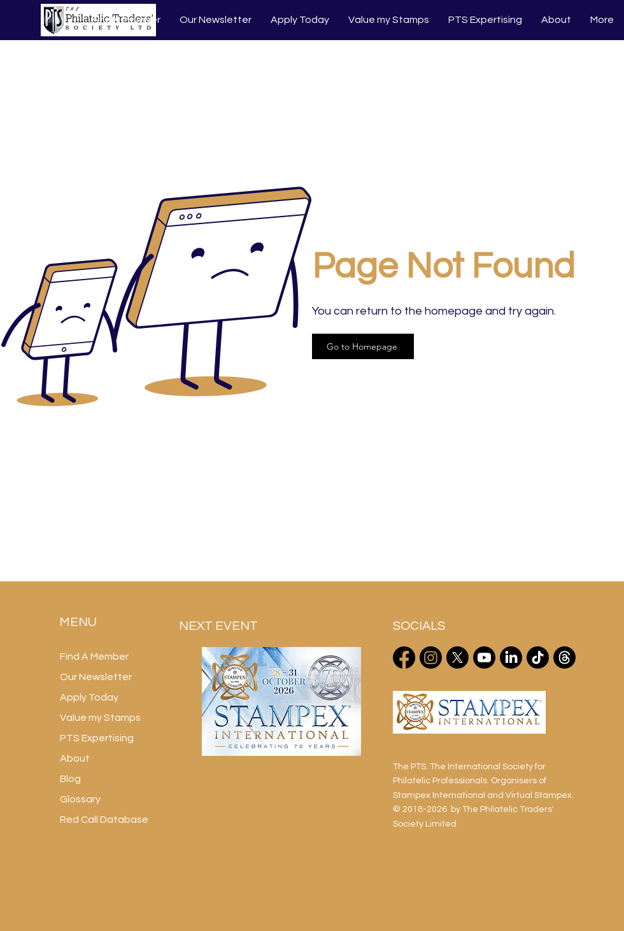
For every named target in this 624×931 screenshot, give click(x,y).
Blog (70, 779)
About (75, 758)
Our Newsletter (96, 677)
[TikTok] (538, 657)
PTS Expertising (97, 738)
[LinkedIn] (511, 657)
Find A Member (94, 656)
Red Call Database (104, 819)
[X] (457, 657)
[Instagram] (431, 657)
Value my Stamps (100, 718)
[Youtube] (484, 657)
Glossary (80, 799)
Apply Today (89, 697)
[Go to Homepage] (363, 346)
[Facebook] (404, 657)
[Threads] (564, 657)
